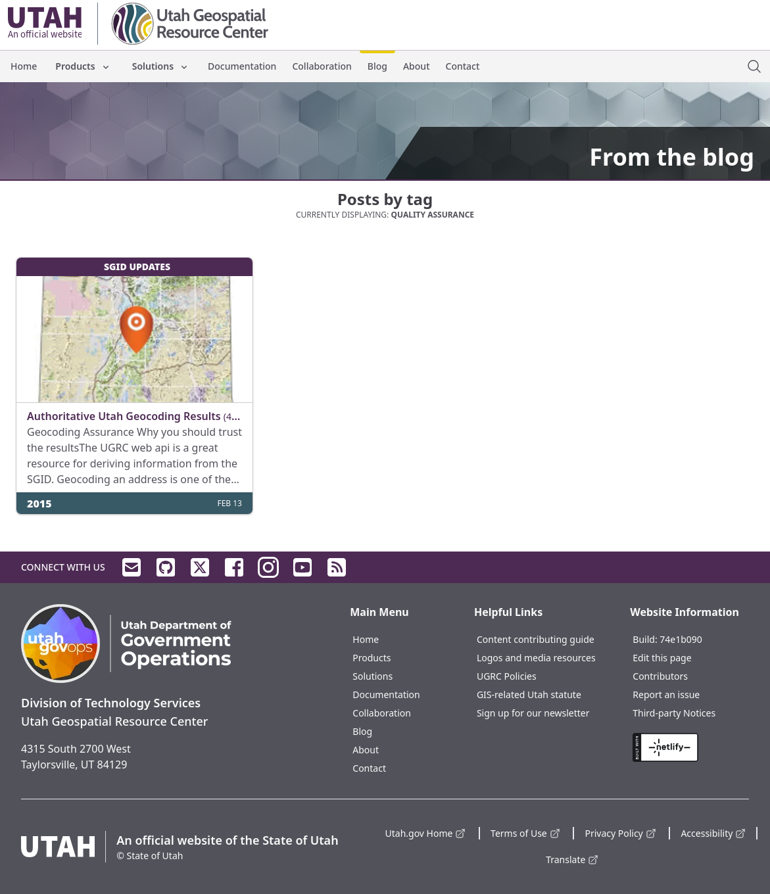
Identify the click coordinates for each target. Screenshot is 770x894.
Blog (377, 66)
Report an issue (666, 694)
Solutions (160, 66)
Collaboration (321, 66)
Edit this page (662, 657)
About (416, 66)
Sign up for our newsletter (533, 713)
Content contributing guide (535, 639)
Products (82, 66)
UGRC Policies (507, 676)
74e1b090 (681, 639)
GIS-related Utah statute (529, 694)
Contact (463, 66)
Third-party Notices (674, 713)
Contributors (660, 676)
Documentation (242, 66)
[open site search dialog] (754, 66)
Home (24, 66)
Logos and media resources (536, 657)
